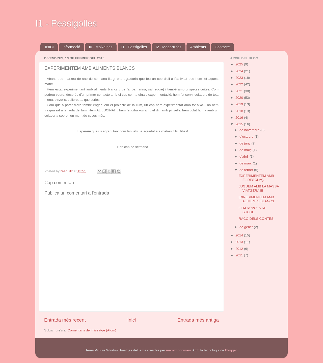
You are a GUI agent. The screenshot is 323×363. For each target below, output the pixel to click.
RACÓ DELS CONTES (256, 219)
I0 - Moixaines (100, 47)
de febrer (246, 170)
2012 (239, 249)
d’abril (244, 156)
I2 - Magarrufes (168, 47)
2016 (239, 117)
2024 (239, 71)
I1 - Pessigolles (66, 23)
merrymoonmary (178, 350)
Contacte (222, 47)
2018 (239, 111)
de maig (246, 150)
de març (246, 163)
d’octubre (246, 136)
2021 (239, 91)
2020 (239, 98)
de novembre (249, 130)
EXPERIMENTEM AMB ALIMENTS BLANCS (256, 199)
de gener (246, 227)
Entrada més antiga (198, 320)
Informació (71, 47)
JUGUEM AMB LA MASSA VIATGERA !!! (259, 188)
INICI (49, 47)
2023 (239, 78)
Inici (131, 320)
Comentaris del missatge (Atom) (92, 330)
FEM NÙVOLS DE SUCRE (252, 210)
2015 (239, 124)
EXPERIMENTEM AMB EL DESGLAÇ (256, 178)
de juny (245, 143)
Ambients (198, 47)
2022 (239, 84)
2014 (239, 235)
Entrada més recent (65, 320)
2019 (239, 104)
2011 (239, 255)
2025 (239, 64)
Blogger (231, 350)
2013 (239, 242)
